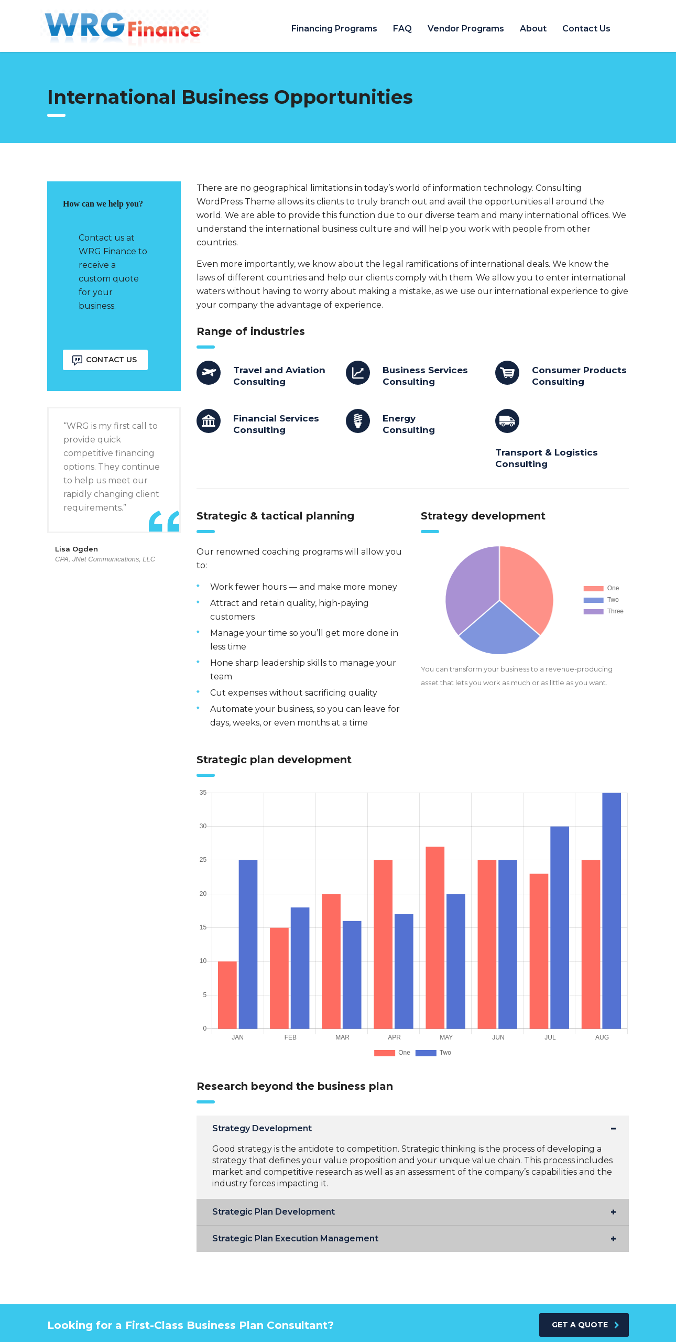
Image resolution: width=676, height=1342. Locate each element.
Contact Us (586, 29)
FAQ (402, 29)
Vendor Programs (466, 29)
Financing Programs (334, 29)
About (533, 29)
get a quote (585, 1324)
